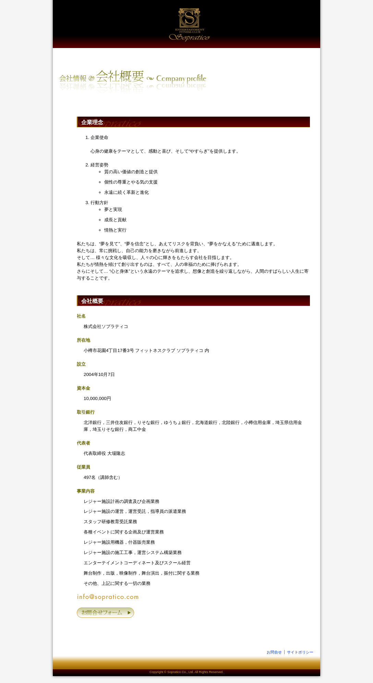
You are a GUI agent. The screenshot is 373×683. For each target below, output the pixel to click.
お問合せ (274, 652)
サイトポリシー (300, 652)
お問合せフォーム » (106, 613)
